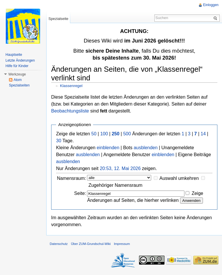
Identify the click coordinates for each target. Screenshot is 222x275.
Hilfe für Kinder (16, 66)
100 (104, 133)
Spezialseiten (19, 85)
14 (203, 133)
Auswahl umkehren (179, 178)
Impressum (122, 244)
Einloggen (211, 5)
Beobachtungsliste (70, 110)
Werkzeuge (17, 74)
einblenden (108, 147)
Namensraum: (71, 178)
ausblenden (146, 147)
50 (94, 133)
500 (127, 133)
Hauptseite (13, 55)
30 (58, 140)
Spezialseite (58, 18)
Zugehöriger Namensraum (115, 185)
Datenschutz (59, 244)
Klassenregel (71, 86)
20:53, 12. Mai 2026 (120, 168)
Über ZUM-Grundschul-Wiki (90, 244)
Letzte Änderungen (20, 60)
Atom (18, 80)
